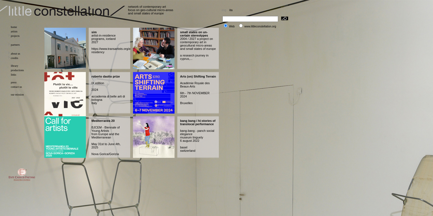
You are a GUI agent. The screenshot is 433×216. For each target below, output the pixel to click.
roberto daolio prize (105, 76)
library (14, 65)
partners (15, 44)
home (14, 27)
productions (17, 70)
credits (14, 58)
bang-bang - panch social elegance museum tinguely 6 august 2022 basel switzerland (197, 140)
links (13, 74)
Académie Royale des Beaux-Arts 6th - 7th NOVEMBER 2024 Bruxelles (195, 93)
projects (15, 35)
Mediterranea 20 (103, 120)
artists (14, 31)
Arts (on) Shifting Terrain (198, 76)
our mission (17, 94)
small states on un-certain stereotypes (194, 33)
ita (231, 10)
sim (94, 32)
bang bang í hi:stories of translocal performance (198, 122)
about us (15, 53)
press (14, 82)
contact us (16, 86)
